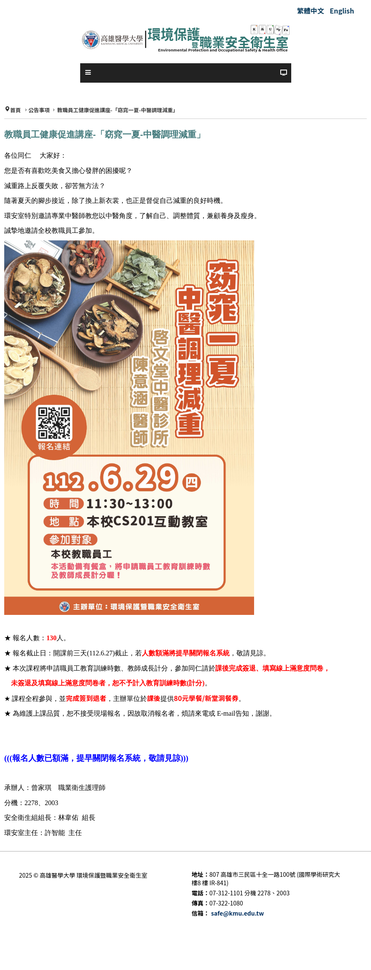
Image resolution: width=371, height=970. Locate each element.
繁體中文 (311, 10)
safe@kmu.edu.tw (237, 913)
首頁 (15, 110)
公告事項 (38, 110)
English (342, 10)
